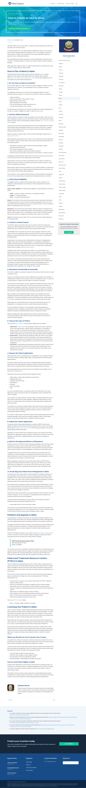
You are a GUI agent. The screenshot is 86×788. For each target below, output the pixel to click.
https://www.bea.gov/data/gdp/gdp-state (45, 728)
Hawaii (60, 95)
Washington (61, 209)
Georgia (61, 92)
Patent (13, 13)
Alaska (60, 66)
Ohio (60, 171)
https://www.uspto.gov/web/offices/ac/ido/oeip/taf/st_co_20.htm (24, 722)
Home (9, 13)
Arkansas (61, 73)
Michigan (61, 130)
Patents (53, 3)
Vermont (61, 203)
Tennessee (61, 193)
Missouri (61, 139)
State (16, 13)
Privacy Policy (29, 770)
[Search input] (71, 762)
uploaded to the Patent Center (23, 427)
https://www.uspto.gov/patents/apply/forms (19, 715)
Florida (60, 89)
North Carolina (62, 165)
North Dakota (62, 168)
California (61, 76)
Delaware (61, 85)
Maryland (61, 123)
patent (42, 74)
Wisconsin (61, 215)
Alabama (61, 63)
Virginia (60, 206)
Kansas (60, 111)
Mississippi (61, 136)
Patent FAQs (61, 3)
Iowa (60, 108)
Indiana (60, 104)
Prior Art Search (11, 773)
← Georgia (10, 700)
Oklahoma (61, 174)
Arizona (60, 70)
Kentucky (61, 114)
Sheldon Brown (10, 40)
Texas (60, 196)
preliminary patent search (27, 247)
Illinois (60, 101)
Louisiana (61, 117)
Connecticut (61, 82)
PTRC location (17, 600)
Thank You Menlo (12, 762)
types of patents (20, 323)
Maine (60, 120)
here (22, 371)
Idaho (60, 98)
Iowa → (54, 700)
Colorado (61, 79)
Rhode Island (62, 184)
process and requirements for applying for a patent (22, 78)
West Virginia (62, 212)
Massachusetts (62, 127)
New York (61, 162)
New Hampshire (62, 152)
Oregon (60, 177)
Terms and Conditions (31, 767)
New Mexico (62, 158)
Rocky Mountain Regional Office (45, 533)
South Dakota (62, 190)
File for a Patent (70, 3)
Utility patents (21, 326)
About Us (28, 764)
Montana (61, 143)
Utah (60, 200)
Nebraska (61, 146)
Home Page (29, 762)
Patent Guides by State (64, 60)
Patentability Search (13, 768)
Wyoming (61, 219)
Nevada (60, 149)
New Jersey (61, 155)
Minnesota (61, 133)
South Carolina (62, 187)
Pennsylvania (62, 181)
